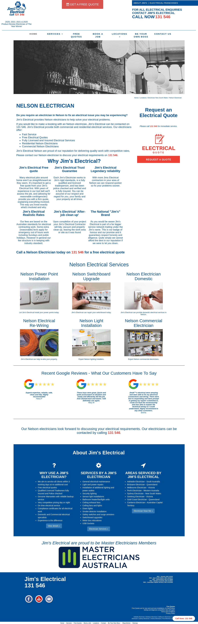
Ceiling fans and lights (92, 505)
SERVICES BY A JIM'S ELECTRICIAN (98, 475)
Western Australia (151, 490)
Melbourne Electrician (136, 487)
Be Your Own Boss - (115, 623)
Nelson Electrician (175, 98)
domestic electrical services (154, 312)
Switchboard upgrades (92, 517)
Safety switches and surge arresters (98, 514)
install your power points (44, 312)
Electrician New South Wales (158, 98)
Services (55, 34)
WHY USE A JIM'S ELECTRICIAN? (54, 475)
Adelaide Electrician (136, 481)
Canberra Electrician (136, 502)
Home (33, 34)
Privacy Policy (170, 613)
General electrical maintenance (96, 481)
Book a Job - (88, 623)
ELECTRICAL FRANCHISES (164, 3)
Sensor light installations (93, 496)
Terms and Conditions (168, 611)
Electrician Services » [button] (98, 529)
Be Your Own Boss (141, 35)
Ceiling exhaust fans (91, 502)
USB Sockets (88, 523)
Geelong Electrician (135, 496)
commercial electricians (149, 359)
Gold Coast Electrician (137, 499)
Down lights (88, 508)
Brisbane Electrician (136, 484)
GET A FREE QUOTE (82, 4)
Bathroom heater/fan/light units (96, 499)
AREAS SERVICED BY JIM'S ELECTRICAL (143, 475)
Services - (70, 623)
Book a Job (98, 35)
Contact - (104, 623)
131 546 (112, 155)
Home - (63, 623)
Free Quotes (76, 35)
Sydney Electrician (135, 493)
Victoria (151, 487)
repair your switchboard (96, 312)
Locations (119, 35)
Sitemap (135, 623)
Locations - (97, 623)
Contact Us (162, 34)
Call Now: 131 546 (183, 618)
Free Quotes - (79, 623)
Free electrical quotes (47, 487)
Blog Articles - (127, 623)
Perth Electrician (134, 490)
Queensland (152, 484)
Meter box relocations (92, 520)
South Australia (153, 481)
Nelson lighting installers (94, 359)
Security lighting (90, 493)
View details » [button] (54, 526)
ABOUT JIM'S (140, 3)
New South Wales (153, 493)
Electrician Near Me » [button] (143, 511)
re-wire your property (48, 359)
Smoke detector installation (94, 511)
